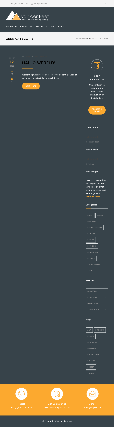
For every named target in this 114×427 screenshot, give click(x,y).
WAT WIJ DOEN (27, 26)
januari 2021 (96, 291)
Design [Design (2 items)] (90, 336)
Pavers (90, 240)
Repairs (91, 258)
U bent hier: (81, 39)
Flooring (91, 221)
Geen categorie (40, 56)
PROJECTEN (41, 26)
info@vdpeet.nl (41, 3)
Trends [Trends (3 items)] (90, 373)
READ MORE (31, 86)
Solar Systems (94, 264)
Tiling (90, 271)
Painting (91, 234)
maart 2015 (96, 303)
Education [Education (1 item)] (92, 342)
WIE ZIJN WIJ (12, 26)
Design (100, 215)
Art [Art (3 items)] (89, 330)
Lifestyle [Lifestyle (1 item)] (91, 348)
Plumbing (91, 246)
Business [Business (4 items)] (99, 330)
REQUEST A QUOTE (97, 110)
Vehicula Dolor (93, 196)
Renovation (93, 252)
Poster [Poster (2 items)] (90, 367)
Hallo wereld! (38, 62)
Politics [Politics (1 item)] (91, 361)
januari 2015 (96, 310)
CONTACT (62, 26)
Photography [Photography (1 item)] (94, 355)
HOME (89, 39)
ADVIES (52, 26)
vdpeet (27, 56)
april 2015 (96, 297)
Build (90, 215)
